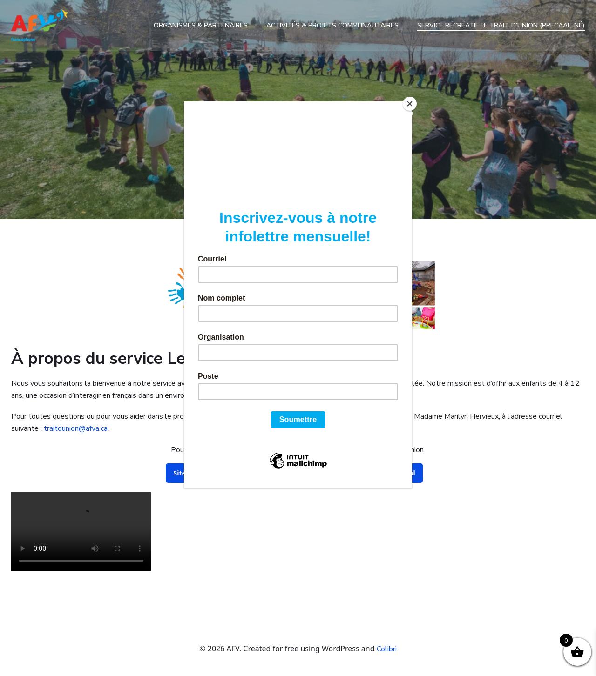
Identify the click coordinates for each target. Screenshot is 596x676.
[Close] (410, 104)
